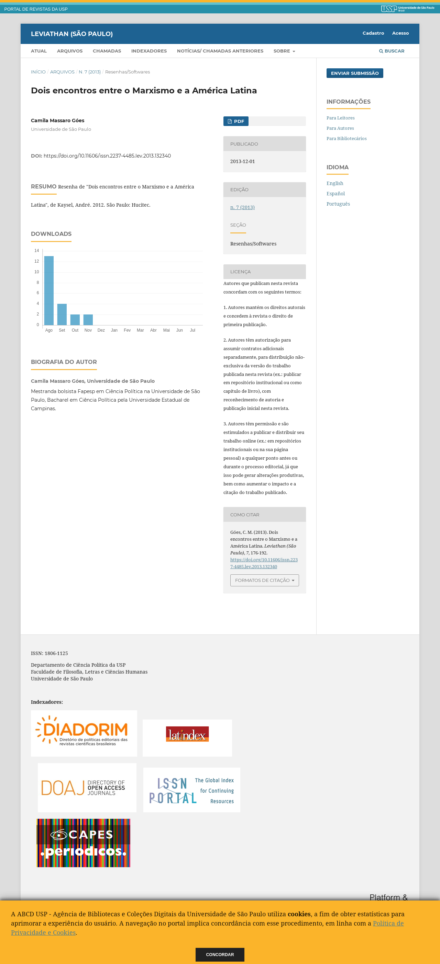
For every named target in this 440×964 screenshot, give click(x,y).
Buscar (392, 51)
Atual (39, 51)
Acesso (400, 33)
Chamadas (107, 51)
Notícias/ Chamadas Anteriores (220, 51)
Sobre (283, 51)
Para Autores (340, 128)
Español (336, 193)
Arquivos (69, 51)
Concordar (220, 954)
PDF (238, 121)
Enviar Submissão (355, 73)
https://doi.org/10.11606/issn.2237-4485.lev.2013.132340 (107, 156)
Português (338, 203)
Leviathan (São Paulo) (72, 33)
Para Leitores (341, 118)
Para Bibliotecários (347, 138)
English (335, 183)
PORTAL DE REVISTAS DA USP (36, 9)
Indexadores (149, 51)
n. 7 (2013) (90, 71)
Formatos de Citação (262, 580)
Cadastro (373, 33)
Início (38, 71)
